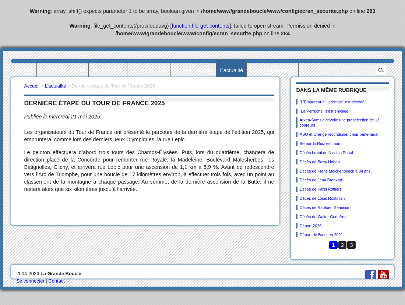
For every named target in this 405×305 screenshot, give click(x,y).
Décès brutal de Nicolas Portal (326, 152)
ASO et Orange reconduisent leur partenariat (339, 134)
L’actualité (231, 70)
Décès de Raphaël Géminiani (325, 207)
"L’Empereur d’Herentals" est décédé (332, 102)
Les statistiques (148, 70)
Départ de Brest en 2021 (321, 235)
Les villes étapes (193, 70)
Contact (56, 281)
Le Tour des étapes (62, 70)
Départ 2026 (310, 226)
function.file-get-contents (201, 26)
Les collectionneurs (272, 70)
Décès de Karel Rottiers (321, 189)
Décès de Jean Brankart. (322, 180)
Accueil (24, 70)
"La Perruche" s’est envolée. (325, 111)
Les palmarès (108, 70)
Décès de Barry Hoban (320, 162)
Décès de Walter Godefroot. (324, 216)
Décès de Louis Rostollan (322, 198)
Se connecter (30, 281)
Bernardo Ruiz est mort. (321, 143)
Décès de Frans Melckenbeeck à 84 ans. (336, 171)
